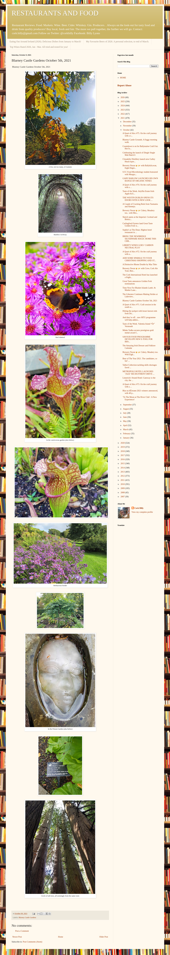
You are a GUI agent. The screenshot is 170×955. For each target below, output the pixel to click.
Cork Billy (139, 508)
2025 (123, 101)
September (127, 405)
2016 (123, 459)
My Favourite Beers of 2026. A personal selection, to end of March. (117, 41)
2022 (123, 114)
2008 (123, 492)
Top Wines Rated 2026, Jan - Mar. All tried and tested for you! (39, 47)
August (126, 409)
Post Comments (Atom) (32, 942)
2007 (123, 497)
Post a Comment (22, 931)
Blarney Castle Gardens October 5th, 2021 (140, 301)
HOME (123, 78)
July (125, 413)
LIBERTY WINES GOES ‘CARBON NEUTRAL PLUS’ (138, 246)
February (127, 433)
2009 (123, 488)
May (125, 421)
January (126, 438)
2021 (123, 118)
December (127, 122)
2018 (123, 451)
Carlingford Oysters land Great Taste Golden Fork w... (138, 224)
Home (60, 937)
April (125, 425)
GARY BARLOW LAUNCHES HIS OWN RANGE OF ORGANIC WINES (140, 179)
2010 (123, 484)
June (125, 417)
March (126, 429)
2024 (123, 105)
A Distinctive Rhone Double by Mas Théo (140, 264)
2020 (123, 443)
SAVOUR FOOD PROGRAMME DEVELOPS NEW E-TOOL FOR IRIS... (138, 339)
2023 (123, 110)
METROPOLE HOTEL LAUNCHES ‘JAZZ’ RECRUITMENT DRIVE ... (138, 372)
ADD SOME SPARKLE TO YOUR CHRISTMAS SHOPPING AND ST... (139, 259)
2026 (123, 97)
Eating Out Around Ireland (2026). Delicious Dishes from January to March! (45, 41)
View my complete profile (142, 512)
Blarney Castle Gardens (27, 917)
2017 (123, 455)
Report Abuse (124, 85)
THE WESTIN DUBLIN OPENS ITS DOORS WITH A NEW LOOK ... (138, 199)
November (127, 126)
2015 (123, 463)
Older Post (103, 937)
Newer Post (17, 937)
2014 (123, 468)
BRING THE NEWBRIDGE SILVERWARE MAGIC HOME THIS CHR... (139, 238)
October (126, 130)
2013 (123, 472)
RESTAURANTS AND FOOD (55, 13)
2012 (123, 476)
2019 (123, 447)
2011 (123, 480)
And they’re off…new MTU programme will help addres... (139, 318)
